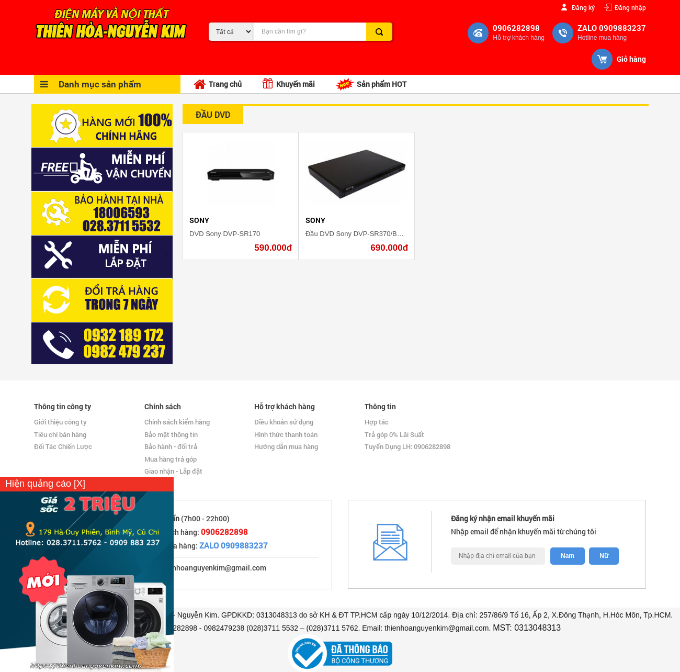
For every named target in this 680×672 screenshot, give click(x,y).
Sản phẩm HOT (371, 84)
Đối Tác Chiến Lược (63, 446)
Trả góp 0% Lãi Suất (394, 434)
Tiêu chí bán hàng (60, 434)
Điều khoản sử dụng (283, 422)
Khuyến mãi (289, 83)
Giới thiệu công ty (60, 422)
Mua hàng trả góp (170, 459)
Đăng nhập (630, 7)
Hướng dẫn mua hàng (286, 446)
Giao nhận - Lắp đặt (173, 471)
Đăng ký (583, 7)
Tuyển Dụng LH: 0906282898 (407, 446)
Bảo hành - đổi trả (170, 446)
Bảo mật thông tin (171, 434)
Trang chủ (218, 84)
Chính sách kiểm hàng (177, 422)
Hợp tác (377, 422)
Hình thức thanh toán (286, 434)
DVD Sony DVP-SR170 (224, 234)
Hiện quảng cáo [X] (45, 483)
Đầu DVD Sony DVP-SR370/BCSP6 (360, 234)
